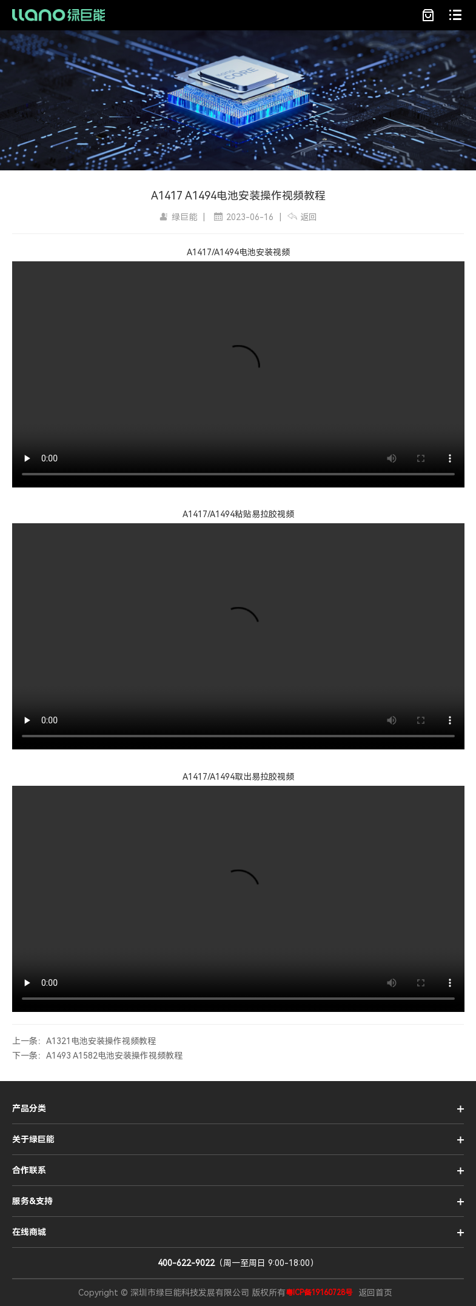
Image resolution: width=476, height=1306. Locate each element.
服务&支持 (32, 1201)
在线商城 (29, 1232)
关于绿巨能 (33, 1139)
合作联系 (29, 1170)
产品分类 (29, 1108)
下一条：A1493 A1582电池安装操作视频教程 (97, 1055)
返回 (302, 217)
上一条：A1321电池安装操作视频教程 (84, 1041)
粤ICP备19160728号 (319, 1292)
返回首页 (375, 1293)
